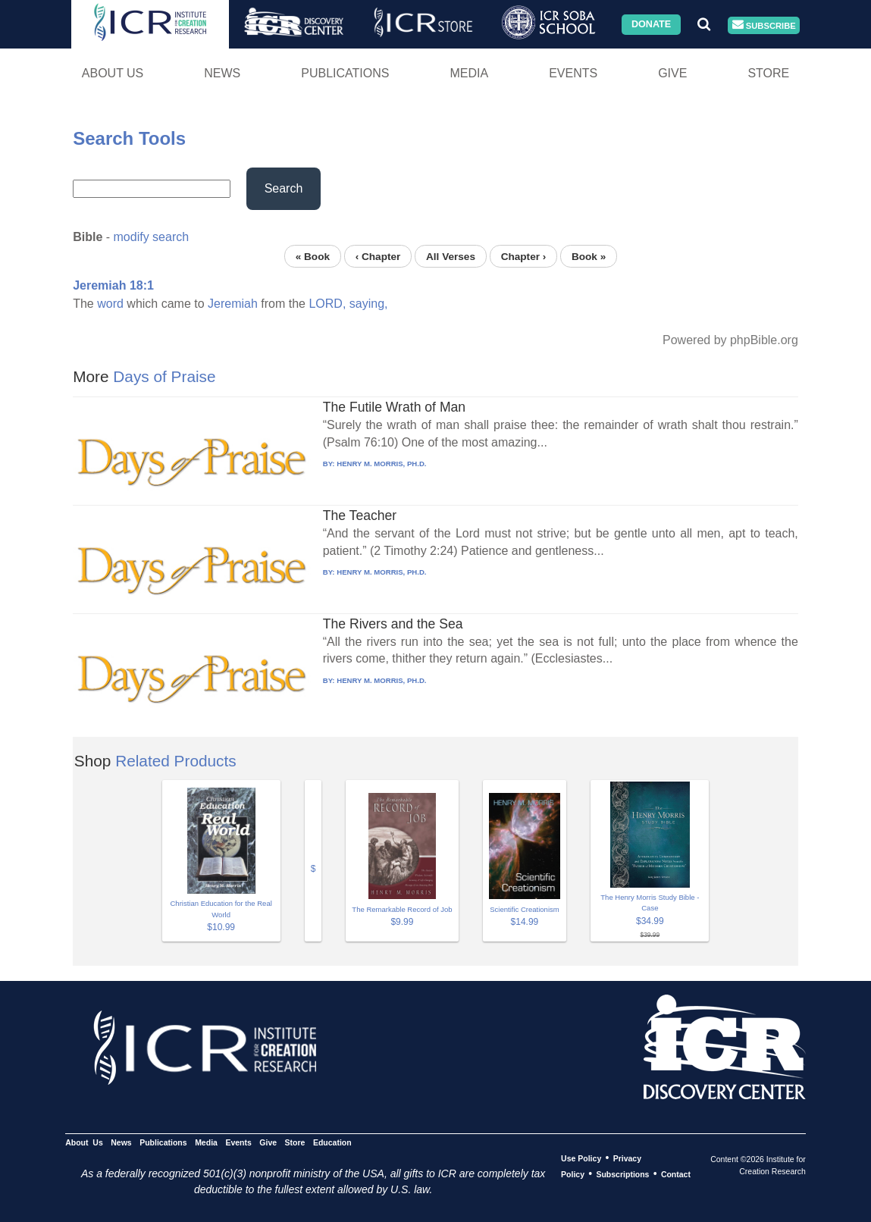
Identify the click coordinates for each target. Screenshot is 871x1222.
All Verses (450, 256)
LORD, (327, 303)
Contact (676, 1174)
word (110, 303)
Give (672, 73)
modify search (152, 236)
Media (469, 73)
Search (284, 188)
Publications (345, 73)
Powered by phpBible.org (730, 340)
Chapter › (524, 256)
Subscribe (764, 25)
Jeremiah (233, 303)
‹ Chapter (378, 256)
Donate (651, 24)
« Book (313, 256)
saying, (368, 303)
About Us (113, 73)
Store (768, 73)
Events (573, 73)
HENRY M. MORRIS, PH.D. (381, 463)
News (222, 73)
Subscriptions (622, 1174)
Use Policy (581, 1158)
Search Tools (129, 138)
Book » (589, 256)
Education (332, 1142)
